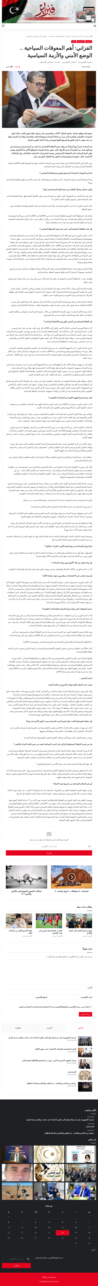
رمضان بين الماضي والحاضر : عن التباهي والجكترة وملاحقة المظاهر (51, 1083)
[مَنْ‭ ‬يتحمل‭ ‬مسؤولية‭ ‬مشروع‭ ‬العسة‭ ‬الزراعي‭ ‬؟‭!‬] (17, 1191)
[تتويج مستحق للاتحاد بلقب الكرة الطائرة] (79, 920)
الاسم (89, 988)
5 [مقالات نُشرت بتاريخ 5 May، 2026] (48, 1222)
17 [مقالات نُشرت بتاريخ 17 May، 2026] (76, 1233)
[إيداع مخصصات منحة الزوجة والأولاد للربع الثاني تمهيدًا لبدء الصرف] (49, 1154)
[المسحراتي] (85, 1075)
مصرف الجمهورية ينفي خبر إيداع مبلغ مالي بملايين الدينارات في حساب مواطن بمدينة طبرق (42, 1038)
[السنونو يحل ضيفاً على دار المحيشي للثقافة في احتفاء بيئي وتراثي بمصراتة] (49, 1172)
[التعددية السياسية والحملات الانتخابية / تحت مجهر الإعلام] (85, 1052)
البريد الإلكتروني (86, 997)
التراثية (74, 36)
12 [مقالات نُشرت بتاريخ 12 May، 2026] (49, 1228)
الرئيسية (88, 36)
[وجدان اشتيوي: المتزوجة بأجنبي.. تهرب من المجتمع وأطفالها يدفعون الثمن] (85, 1064)
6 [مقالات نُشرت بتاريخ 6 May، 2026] (35, 1222)
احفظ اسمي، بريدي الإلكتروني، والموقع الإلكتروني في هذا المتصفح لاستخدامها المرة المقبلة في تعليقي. (54, 1007)
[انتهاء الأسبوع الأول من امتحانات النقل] (19, 920)
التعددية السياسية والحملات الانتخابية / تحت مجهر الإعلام (55, 1049)
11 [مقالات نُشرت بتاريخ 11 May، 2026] (62, 1228)
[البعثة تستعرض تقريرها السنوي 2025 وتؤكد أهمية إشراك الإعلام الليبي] (80, 1172)
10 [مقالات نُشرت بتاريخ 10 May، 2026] (76, 1228)
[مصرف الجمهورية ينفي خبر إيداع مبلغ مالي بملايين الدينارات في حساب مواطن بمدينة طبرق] (85, 1041)
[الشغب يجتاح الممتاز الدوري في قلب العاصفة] (49, 920)
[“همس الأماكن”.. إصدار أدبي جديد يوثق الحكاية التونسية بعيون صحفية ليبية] (80, 1154)
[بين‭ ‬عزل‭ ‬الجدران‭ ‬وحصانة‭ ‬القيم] (17, 1172)
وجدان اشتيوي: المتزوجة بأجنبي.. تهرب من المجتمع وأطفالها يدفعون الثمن (49, 1060)
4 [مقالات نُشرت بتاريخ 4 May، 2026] (62, 1222)
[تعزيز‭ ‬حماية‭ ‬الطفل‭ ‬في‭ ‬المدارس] (49, 1191)
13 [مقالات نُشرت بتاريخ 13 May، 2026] (35, 1228)
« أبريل (93, 1250)
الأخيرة (80, 36)
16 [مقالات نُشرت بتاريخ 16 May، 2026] (89, 1233)
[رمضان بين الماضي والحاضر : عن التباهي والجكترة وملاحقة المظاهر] (85, 1087)
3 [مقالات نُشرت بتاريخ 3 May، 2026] (75, 1222)
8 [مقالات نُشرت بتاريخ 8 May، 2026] (8, 1222)
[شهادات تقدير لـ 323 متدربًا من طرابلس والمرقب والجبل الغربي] (80, 1191)
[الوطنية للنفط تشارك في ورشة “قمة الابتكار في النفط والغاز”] (17, 1154)
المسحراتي (72, 1072)
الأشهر (80, 1028)
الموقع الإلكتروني (41, 997)
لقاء (73, 41)
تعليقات (18, 1028)
